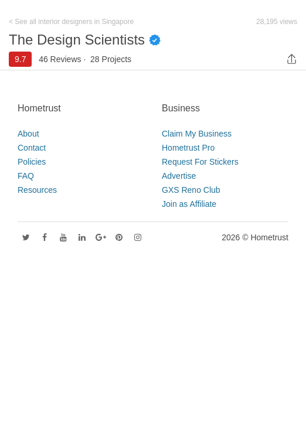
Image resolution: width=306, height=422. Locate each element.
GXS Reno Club (191, 190)
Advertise (179, 176)
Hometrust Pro (188, 147)
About (28, 133)
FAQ (26, 176)
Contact (32, 147)
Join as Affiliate (189, 204)
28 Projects (110, 59)
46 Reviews (60, 59)
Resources (37, 190)
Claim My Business (197, 133)
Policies (32, 161)
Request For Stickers (200, 161)
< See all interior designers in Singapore (71, 22)
